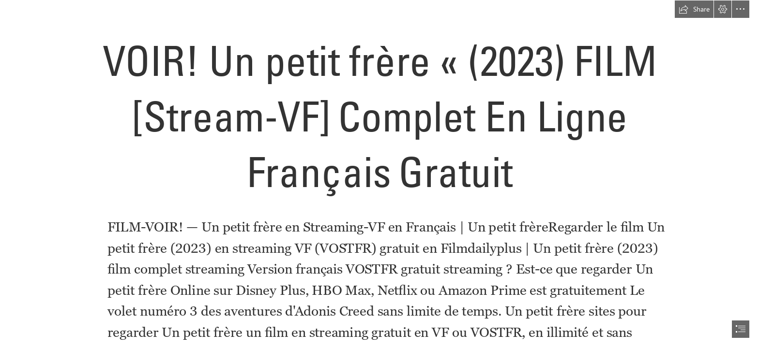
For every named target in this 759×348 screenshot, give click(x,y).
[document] (379, 174)
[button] (694, 9)
